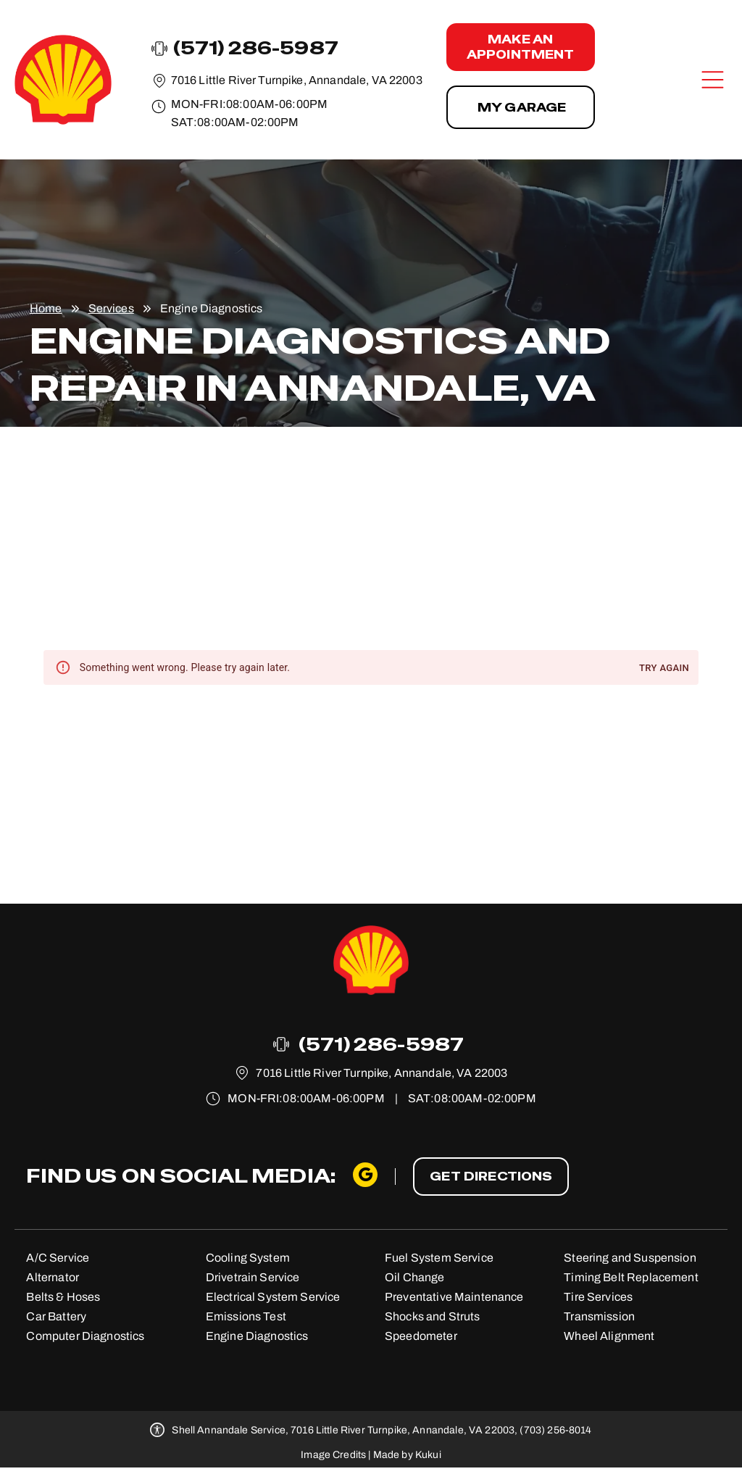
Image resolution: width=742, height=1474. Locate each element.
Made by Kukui (407, 1454)
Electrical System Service (273, 1297)
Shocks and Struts (432, 1316)
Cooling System (248, 1258)
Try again (664, 668)
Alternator (52, 1277)
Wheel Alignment (609, 1336)
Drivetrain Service (253, 1277)
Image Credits (333, 1454)
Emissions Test (246, 1316)
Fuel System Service (439, 1258)
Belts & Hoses (63, 1297)
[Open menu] (713, 80)
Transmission (599, 1316)
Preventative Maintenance (454, 1297)
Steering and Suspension (630, 1258)
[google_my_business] (365, 1176)
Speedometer (421, 1336)
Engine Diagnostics (257, 1336)
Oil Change (415, 1277)
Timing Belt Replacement (631, 1277)
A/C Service (57, 1258)
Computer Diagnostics (85, 1336)
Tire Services (598, 1297)
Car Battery (56, 1316)
